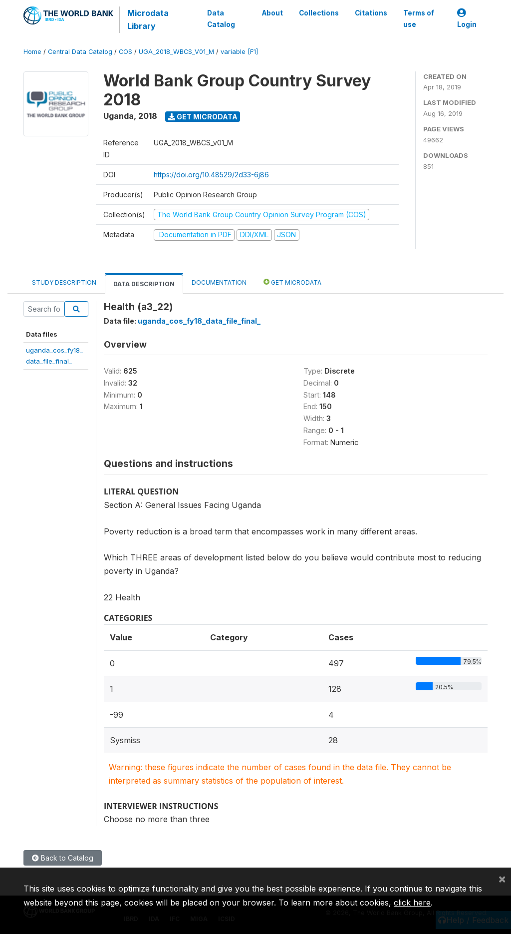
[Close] (502, 879)
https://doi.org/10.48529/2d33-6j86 (211, 174)
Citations (371, 13)
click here (412, 903)
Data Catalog (221, 18)
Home (32, 51)
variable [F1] (239, 51)
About (272, 13)
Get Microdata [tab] (292, 282)
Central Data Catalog (80, 51)
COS (125, 51)
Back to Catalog (62, 858)
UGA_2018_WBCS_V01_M (176, 51)
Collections (319, 13)
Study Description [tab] (64, 282)
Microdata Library (148, 19)
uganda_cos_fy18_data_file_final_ (199, 321)
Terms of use (418, 18)
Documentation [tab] (219, 282)
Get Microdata (203, 116)
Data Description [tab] (144, 284)
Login (467, 18)
